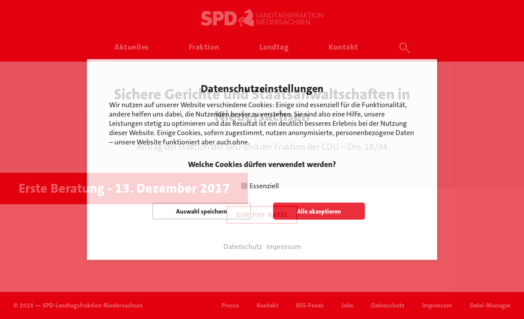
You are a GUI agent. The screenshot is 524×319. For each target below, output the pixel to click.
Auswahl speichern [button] (201, 211)
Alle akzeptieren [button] (319, 211)
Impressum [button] (283, 246)
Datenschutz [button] (242, 246)
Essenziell (264, 186)
